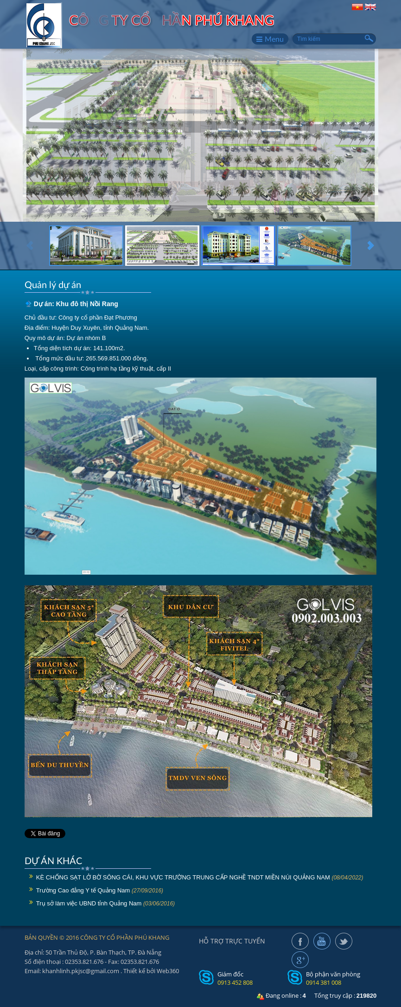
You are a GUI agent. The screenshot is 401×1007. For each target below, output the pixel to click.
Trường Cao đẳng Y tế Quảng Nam (83, 890)
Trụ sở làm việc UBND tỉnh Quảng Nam (89, 903)
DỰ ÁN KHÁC (53, 860)
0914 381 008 (323, 982)
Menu (270, 39)
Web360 (168, 971)
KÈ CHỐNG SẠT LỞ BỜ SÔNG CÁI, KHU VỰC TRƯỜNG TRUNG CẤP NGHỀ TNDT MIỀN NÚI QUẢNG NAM (183, 877)
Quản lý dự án (53, 284)
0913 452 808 (235, 982)
